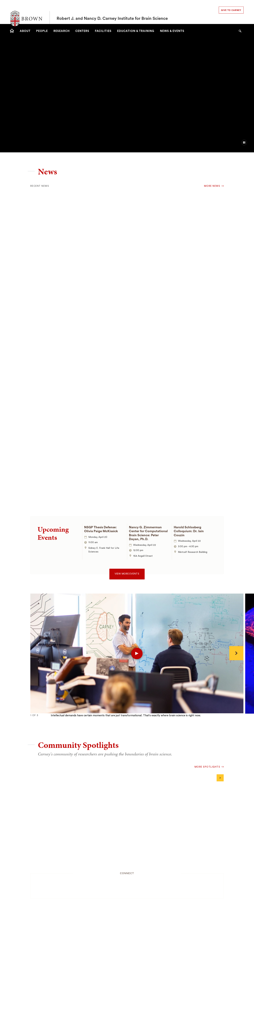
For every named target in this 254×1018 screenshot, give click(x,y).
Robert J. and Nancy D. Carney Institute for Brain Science (112, 12)
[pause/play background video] (244, 142)
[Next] (236, 653)
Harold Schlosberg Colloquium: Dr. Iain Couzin (189, 531)
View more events (127, 574)
